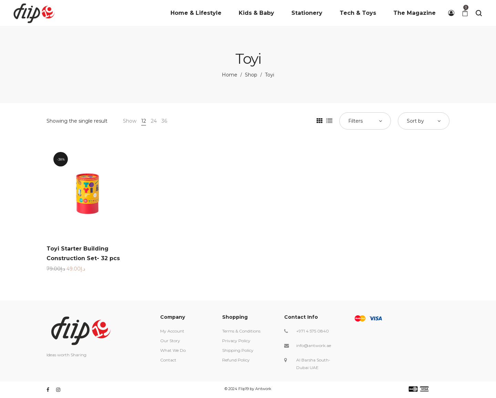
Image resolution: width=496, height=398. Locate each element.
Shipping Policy (238, 350)
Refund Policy (236, 360)
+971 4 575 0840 (312, 331)
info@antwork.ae (313, 345)
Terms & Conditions (241, 331)
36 (164, 121)
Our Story (170, 340)
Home (229, 75)
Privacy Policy (236, 340)
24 (154, 121)
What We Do (173, 350)
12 (143, 121)
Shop (251, 75)
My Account (172, 331)
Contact (168, 360)
